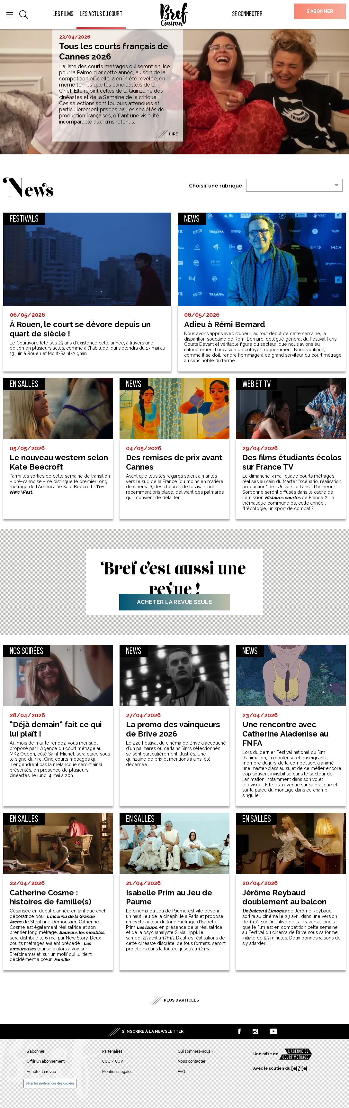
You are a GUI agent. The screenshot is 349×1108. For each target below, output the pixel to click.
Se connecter (247, 14)
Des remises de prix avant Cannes (174, 462)
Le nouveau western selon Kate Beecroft (59, 462)
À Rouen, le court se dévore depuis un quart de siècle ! (80, 329)
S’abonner (320, 11)
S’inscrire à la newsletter (152, 1031)
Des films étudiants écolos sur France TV (292, 462)
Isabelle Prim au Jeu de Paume (169, 897)
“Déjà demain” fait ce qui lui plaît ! (56, 729)
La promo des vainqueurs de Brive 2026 (173, 729)
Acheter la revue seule (174, 602)
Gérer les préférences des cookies (49, 1083)
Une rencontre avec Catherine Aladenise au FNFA (285, 734)
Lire (173, 134)
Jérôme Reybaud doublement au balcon (284, 897)
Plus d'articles (181, 1000)
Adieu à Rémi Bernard (224, 324)
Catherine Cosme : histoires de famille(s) (50, 897)
